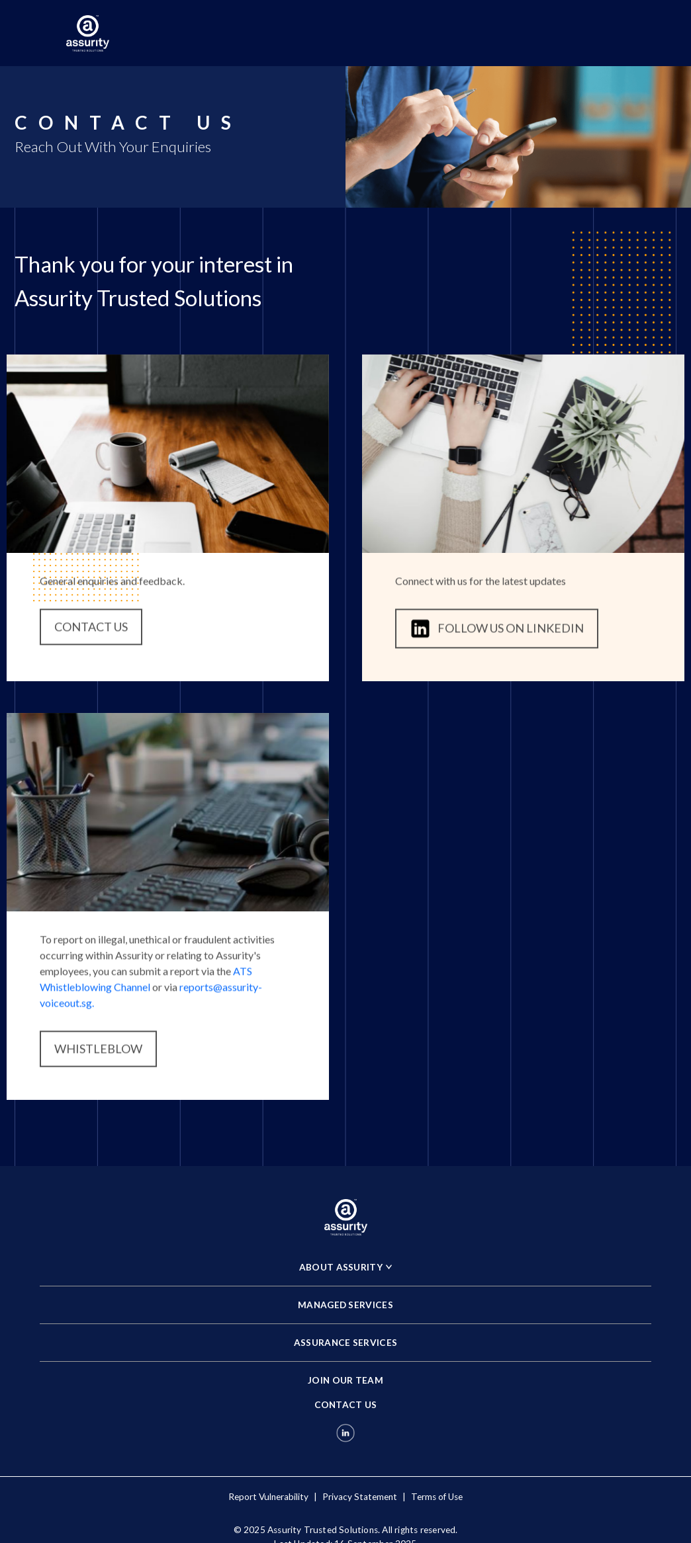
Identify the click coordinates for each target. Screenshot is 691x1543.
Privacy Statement (359, 1496)
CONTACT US (91, 631)
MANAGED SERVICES (345, 1305)
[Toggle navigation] (606, 33)
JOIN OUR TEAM (345, 1380)
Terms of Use (437, 1496)
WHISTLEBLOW (98, 1053)
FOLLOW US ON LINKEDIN (497, 633)
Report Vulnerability (268, 1496)
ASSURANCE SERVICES (345, 1342)
